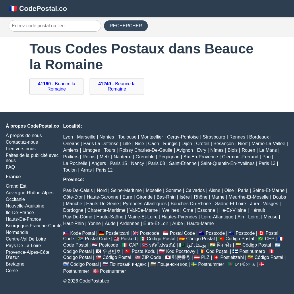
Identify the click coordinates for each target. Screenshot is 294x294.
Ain (240, 216)
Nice (139, 143)
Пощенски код (172, 264)
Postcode (149, 233)
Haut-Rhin (73, 223)
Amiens (70, 150)
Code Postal (75, 245)
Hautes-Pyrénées (179, 216)
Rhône (200, 197)
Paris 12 (104, 170)
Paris (243, 190)
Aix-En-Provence (200, 156)
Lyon (68, 136)
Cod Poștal (217, 251)
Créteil (202, 143)
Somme (173, 190)
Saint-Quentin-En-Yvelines (228, 163)
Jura (254, 203)
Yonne (94, 223)
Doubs (279, 197)
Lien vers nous (21, 148)
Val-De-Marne (143, 210)
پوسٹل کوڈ (196, 245)
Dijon (186, 143)
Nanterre (122, 156)
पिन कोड (224, 245)
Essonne (206, 210)
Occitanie (15, 199)
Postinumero (252, 251)
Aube (177, 223)
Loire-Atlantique (217, 216)
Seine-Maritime (126, 190)
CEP (269, 238)
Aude (110, 223)
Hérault (257, 210)
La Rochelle (75, 163)
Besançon (223, 143)
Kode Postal (82, 233)
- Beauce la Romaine (56, 86)
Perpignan (168, 156)
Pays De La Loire (23, 245)
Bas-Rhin (166, 197)
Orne (188, 210)
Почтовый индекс (128, 264)
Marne (218, 197)
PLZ (205, 257)
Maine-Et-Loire (142, 216)
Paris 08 (156, 163)
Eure (127, 197)
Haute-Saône (109, 216)
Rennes (237, 136)
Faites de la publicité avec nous (32, 158)
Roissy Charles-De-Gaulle (145, 150)
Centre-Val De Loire (26, 239)
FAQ (10, 167)
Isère (185, 197)
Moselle (154, 190)
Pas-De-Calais (78, 190)
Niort (243, 143)
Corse (12, 270)
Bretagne (15, 264)
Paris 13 (267, 163)
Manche (74, 203)
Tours (109, 150)
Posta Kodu (144, 251)
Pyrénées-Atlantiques (145, 203)
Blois (233, 150)
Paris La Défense (101, 143)
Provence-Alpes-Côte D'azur (27, 255)
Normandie (17, 232)
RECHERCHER (126, 25)
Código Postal (161, 238)
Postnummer (211, 264)
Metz (105, 156)
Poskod (128, 238)
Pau (266, 156)
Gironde (144, 197)
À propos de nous (24, 135)
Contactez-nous (22, 142)
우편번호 (111, 251)
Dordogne (73, 210)
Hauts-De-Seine (102, 203)
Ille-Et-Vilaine (232, 210)
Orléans (71, 143)
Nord (102, 190)
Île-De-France (20, 212)
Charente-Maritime (106, 210)
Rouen (248, 150)
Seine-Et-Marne (268, 190)
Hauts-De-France (23, 219)
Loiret (254, 216)
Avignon (185, 150)
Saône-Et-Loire (230, 203)
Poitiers (70, 156)
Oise (229, 190)
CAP (133, 245)
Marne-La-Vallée (268, 143)
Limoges (91, 150)
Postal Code (182, 233)
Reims (89, 156)
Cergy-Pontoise (183, 136)
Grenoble (145, 156)
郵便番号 (181, 257)
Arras (86, 170)
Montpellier (152, 136)
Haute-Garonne (102, 197)
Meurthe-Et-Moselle (249, 197)
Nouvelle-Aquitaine (25, 205)
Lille (127, 143)
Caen (153, 143)
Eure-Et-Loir (155, 223)
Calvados (195, 190)
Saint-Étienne (183, 163)
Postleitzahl (117, 233)
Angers (99, 163)
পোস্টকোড (245, 264)
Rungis (170, 143)
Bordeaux (259, 136)
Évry (201, 150)
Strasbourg (214, 136)
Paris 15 (118, 163)
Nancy (137, 163)
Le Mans (268, 150)
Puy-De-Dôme (77, 216)
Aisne (214, 190)
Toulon (70, 170)
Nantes (106, 136)
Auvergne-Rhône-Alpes (29, 192)
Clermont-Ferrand (240, 156)
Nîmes (216, 150)
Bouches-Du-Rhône (191, 203)
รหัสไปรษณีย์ (162, 245)
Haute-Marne (200, 223)
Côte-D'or (73, 197)
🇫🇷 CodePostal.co (38, 8)
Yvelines (170, 210)
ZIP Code (151, 257)
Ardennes (130, 223)
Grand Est (16, 186)
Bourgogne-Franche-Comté (34, 225)
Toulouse (127, 136)
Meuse (271, 216)
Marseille (86, 136)
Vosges (270, 203)
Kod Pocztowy (180, 251)
